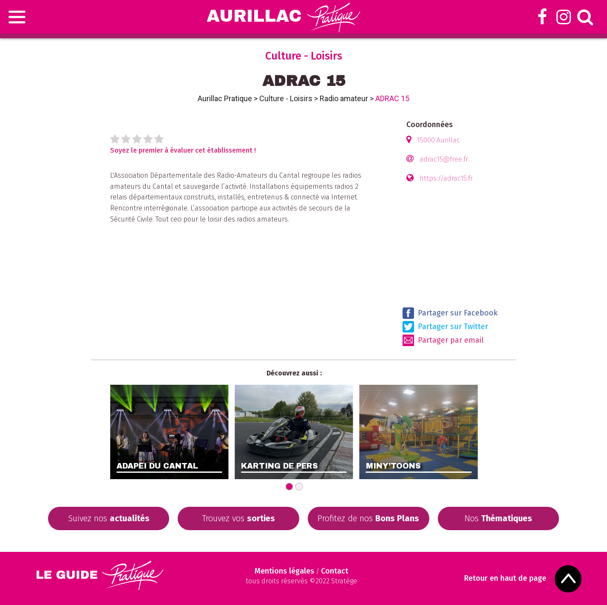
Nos (498, 518)
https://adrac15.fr (446, 178)
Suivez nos (109, 518)
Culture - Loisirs (285, 98)
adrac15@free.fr (444, 159)
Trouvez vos (238, 518)
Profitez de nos (368, 518)
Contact (334, 571)
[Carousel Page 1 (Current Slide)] (289, 486)
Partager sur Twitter (445, 326)
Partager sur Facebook (450, 313)
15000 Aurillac (438, 140)
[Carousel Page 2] (299, 486)
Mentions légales (284, 571)
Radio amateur (344, 98)
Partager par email (443, 340)
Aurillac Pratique (225, 98)
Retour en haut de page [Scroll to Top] (505, 578)
